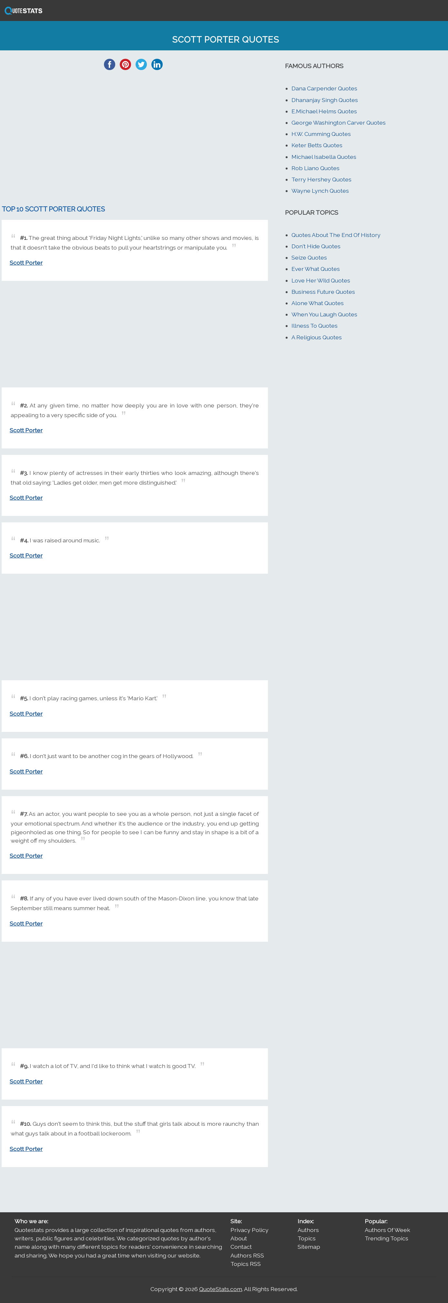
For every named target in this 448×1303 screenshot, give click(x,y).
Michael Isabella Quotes (323, 156)
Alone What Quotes (317, 303)
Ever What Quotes (315, 268)
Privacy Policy (249, 1229)
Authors (308, 1229)
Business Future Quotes (323, 291)
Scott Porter (26, 262)
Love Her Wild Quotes (320, 280)
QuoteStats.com (220, 1289)
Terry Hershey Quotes (321, 179)
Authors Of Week (387, 1229)
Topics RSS (245, 1263)
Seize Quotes (309, 257)
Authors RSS (247, 1255)
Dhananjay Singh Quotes (324, 100)
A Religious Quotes (316, 337)
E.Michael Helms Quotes (324, 111)
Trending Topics (386, 1238)
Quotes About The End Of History (336, 234)
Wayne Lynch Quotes (320, 190)
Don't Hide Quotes (316, 246)
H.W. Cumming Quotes (321, 133)
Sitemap (309, 1246)
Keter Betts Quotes (316, 145)
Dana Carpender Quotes (324, 88)
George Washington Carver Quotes (338, 122)
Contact (241, 1246)
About (238, 1238)
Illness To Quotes (314, 325)
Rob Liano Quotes (315, 168)
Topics (307, 1238)
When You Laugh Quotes (324, 314)
